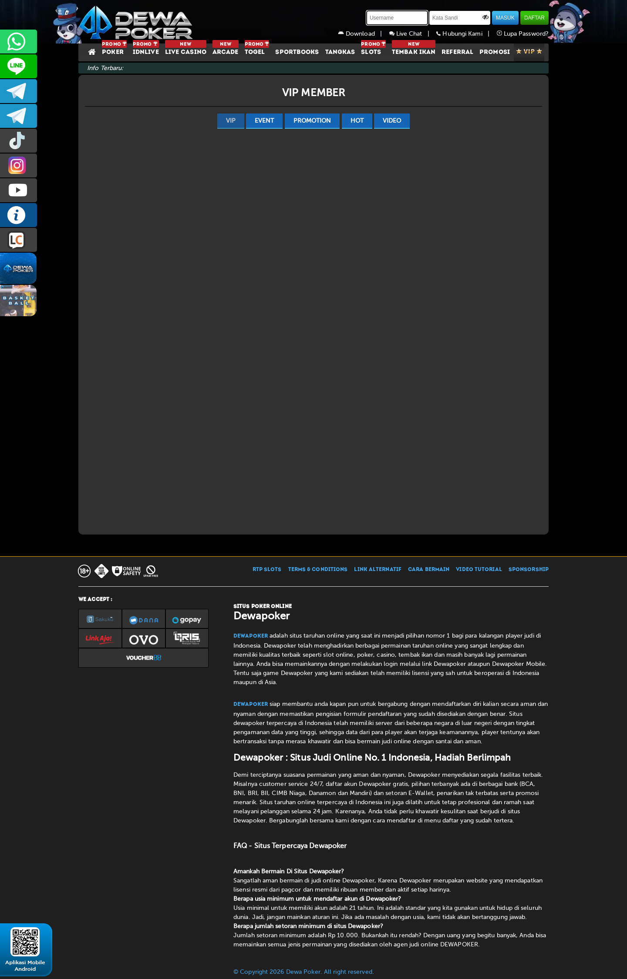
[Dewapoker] (137, 21)
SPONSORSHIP (529, 569)
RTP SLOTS (267, 569)
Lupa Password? (523, 33)
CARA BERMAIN (428, 569)
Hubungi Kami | (466, 33)
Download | (363, 33)
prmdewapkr (18, 141)
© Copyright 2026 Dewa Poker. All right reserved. (303, 972)
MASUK (505, 18)
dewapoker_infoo (18, 91)
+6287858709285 (18, 41)
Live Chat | (413, 33)
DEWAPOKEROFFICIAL (18, 190)
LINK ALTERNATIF (377, 569)
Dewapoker (250, 636)
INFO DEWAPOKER (18, 215)
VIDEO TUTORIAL (479, 569)
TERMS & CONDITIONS (318, 569)
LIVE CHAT (18, 240)
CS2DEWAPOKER (18, 66)
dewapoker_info (18, 116)
